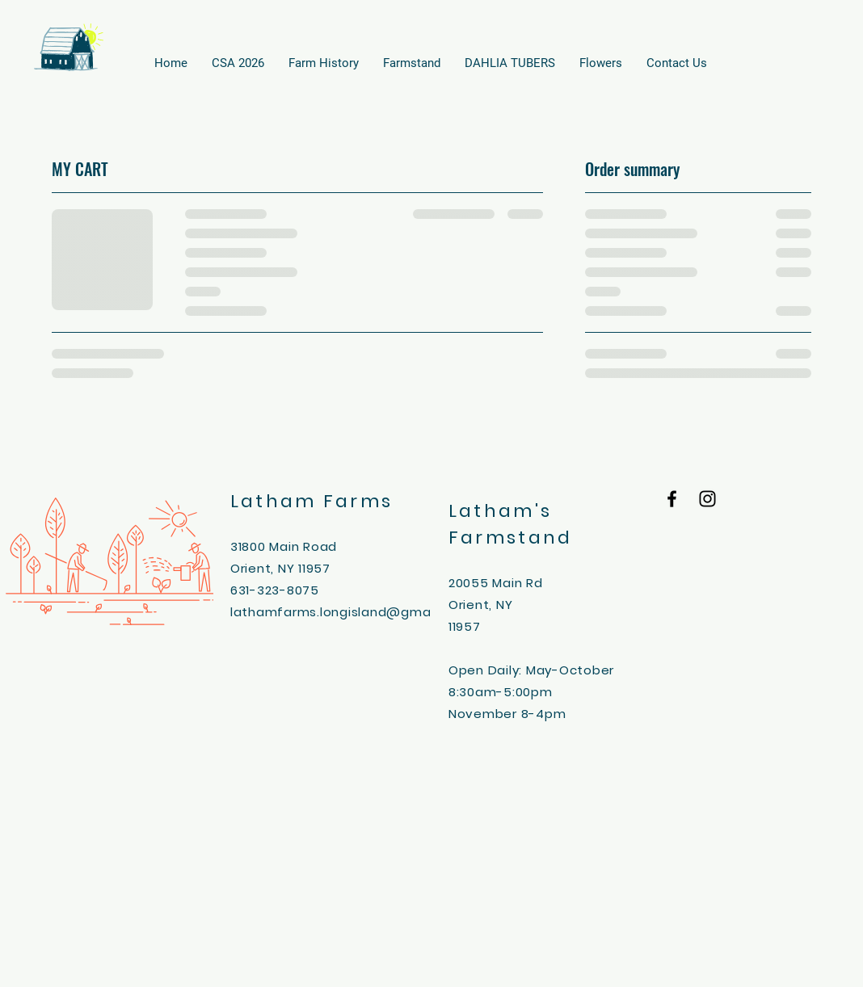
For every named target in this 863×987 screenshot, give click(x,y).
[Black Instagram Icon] (707, 499)
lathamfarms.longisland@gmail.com (349, 611)
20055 (470, 582)
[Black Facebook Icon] (672, 499)
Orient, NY (480, 604)
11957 (464, 626)
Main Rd (517, 582)
